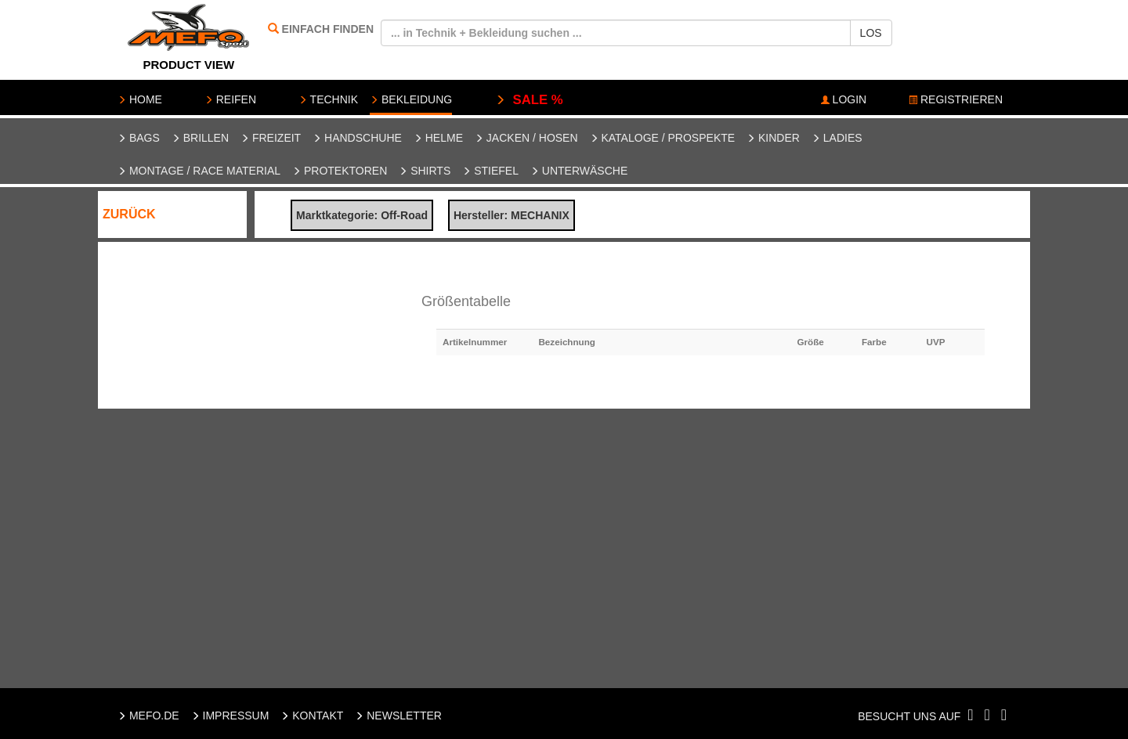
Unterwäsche (578, 170)
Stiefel (490, 170)
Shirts (424, 170)
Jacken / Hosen (526, 138)
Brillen (200, 138)
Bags (139, 138)
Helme (438, 138)
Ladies (837, 138)
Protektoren (339, 170)
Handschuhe (357, 138)
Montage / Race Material (199, 170)
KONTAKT (311, 715)
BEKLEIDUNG (411, 99)
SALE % (529, 99)
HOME (140, 99)
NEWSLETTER (398, 715)
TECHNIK (328, 99)
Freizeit (270, 138)
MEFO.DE (148, 715)
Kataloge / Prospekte (663, 138)
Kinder (773, 138)
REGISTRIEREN (956, 99)
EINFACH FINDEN (328, 29)
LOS (871, 33)
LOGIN (843, 99)
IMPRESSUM (230, 715)
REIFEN (230, 99)
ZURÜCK (129, 214)
